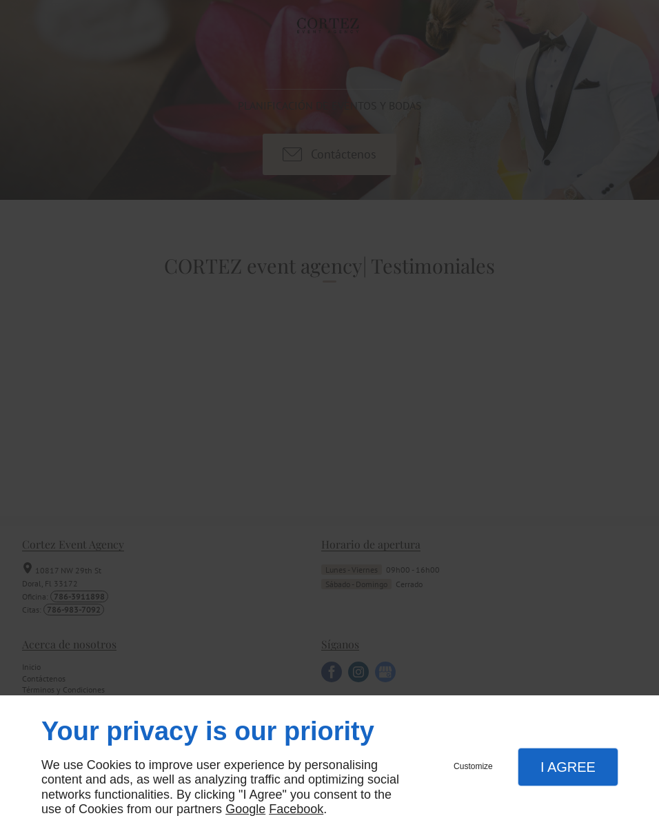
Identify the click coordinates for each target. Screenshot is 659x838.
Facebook (296, 809)
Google (245, 809)
